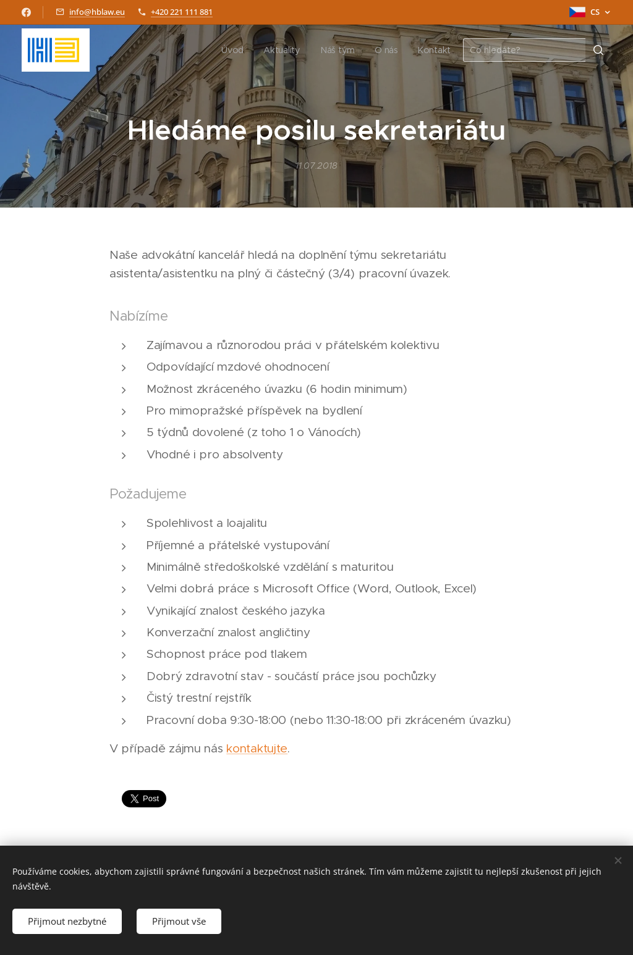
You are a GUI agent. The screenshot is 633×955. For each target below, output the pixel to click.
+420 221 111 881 (182, 11)
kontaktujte (256, 748)
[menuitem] (235, 50)
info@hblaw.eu (97, 11)
